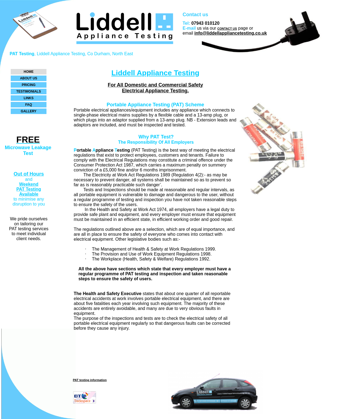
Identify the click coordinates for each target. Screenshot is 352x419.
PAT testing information (90, 380)
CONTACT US (227, 28)
